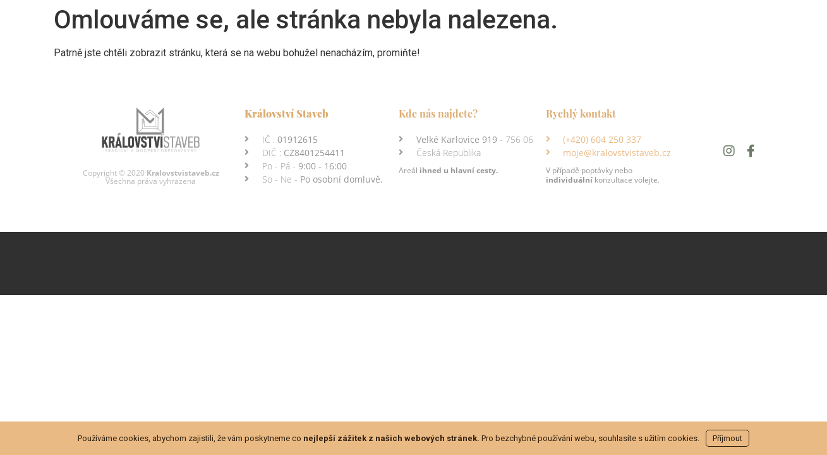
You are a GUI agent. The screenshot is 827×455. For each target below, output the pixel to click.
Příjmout (727, 438)
